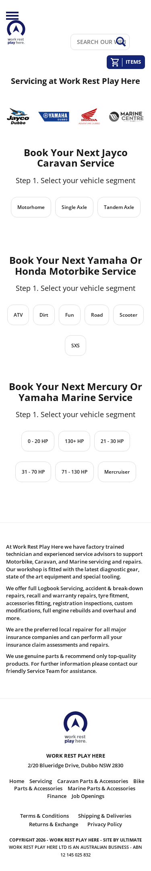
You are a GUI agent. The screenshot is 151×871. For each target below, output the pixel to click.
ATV (18, 314)
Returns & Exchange (53, 824)
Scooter (128, 314)
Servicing (40, 781)
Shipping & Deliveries (104, 815)
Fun (69, 314)
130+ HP (74, 441)
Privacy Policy (104, 824)
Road (97, 314)
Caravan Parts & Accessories (92, 781)
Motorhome (31, 207)
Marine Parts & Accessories (101, 788)
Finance (56, 796)
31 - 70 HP (33, 471)
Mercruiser (117, 471)
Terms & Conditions (44, 815)
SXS (75, 345)
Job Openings (88, 796)
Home (16, 781)
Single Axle (74, 207)
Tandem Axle (119, 207)
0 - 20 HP (38, 441)
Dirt (43, 314)
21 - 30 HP (112, 441)
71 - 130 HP (74, 471)
